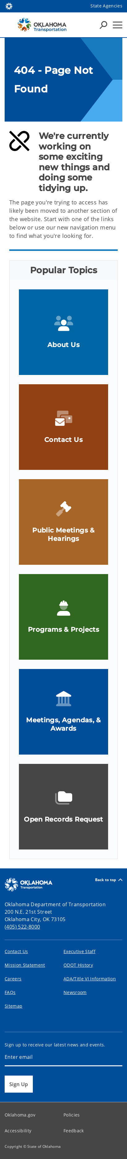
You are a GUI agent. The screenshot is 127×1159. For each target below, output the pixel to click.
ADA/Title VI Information (90, 979)
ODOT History (78, 965)
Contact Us (16, 951)
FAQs (10, 992)
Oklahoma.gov (20, 1115)
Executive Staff (79, 951)
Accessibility (18, 1131)
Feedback (74, 1131)
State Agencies (106, 6)
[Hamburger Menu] (117, 25)
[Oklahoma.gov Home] (9, 6)
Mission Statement (25, 965)
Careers (13, 979)
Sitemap (13, 1006)
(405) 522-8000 (22, 926)
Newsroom (75, 992)
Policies (72, 1115)
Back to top (108, 880)
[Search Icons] (103, 25)
